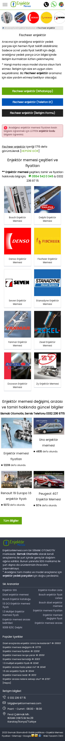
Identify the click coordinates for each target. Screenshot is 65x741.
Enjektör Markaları (26, 27)
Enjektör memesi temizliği (21, 659)
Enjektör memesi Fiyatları (47, 610)
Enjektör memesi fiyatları (21, 651)
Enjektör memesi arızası (48, 623)
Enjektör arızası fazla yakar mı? (24, 667)
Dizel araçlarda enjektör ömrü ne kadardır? (31, 643)
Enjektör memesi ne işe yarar (23, 655)
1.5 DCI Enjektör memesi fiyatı (16, 605)
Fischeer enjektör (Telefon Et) (32, 102)
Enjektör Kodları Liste (50, 590)
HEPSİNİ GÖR (29, 151)
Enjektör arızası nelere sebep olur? (26, 679)
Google (27, 735)
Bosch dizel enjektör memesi (50, 604)
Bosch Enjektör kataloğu (17, 599)
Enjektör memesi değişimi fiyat (52, 616)
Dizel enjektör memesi (16, 594)
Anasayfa (10, 27)
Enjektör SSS (10, 590)
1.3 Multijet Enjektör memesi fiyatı (13, 613)
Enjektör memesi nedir (19, 675)
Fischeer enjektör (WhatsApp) (32, 91)
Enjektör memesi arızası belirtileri (16, 621)
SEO (61, 735)
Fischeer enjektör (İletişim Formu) (32, 113)
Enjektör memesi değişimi (22, 647)
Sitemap (16, 735)
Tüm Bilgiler (11, 521)
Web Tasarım (50, 735)
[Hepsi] (7, 682)
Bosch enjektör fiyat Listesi (50, 596)
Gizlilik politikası (36, 732)
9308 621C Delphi (12, 627)
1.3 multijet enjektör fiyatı (20, 663)
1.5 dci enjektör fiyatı (18, 671)
